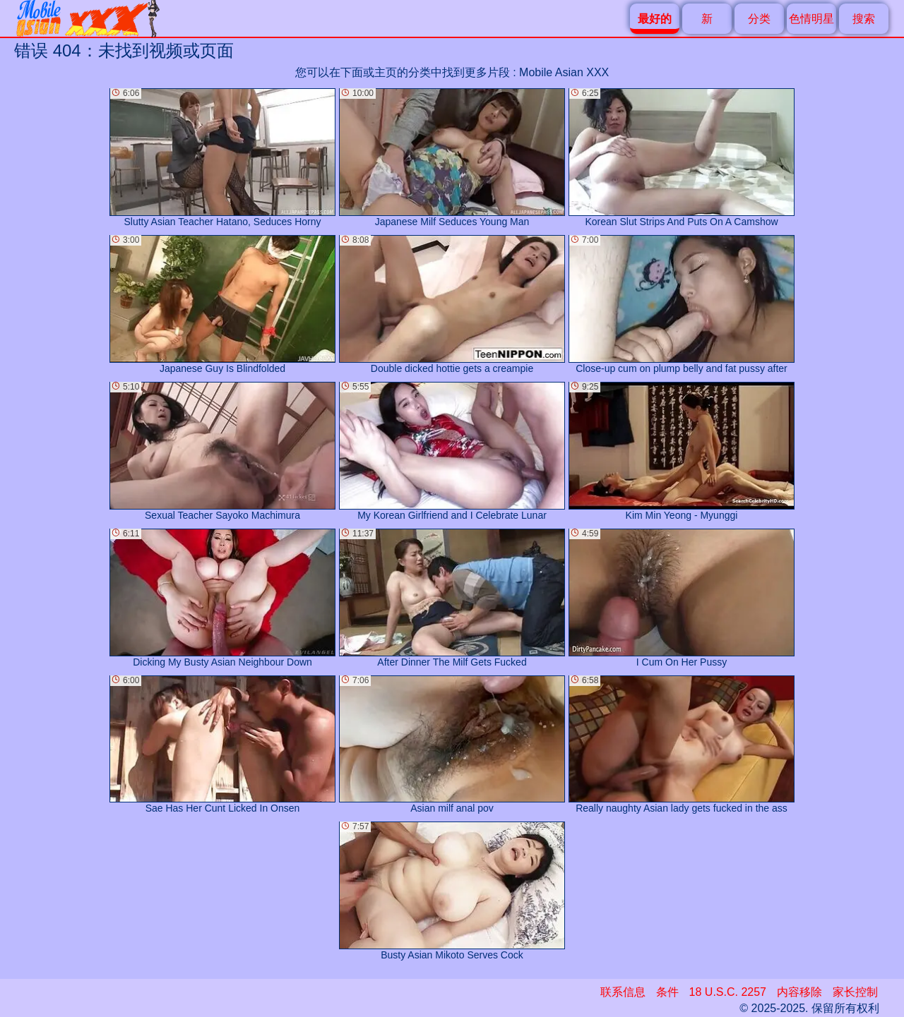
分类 (759, 19)
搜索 (863, 19)
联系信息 (623, 992)
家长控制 (855, 992)
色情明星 (811, 19)
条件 (667, 992)
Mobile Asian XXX (564, 72)
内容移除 (799, 992)
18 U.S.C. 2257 (727, 992)
